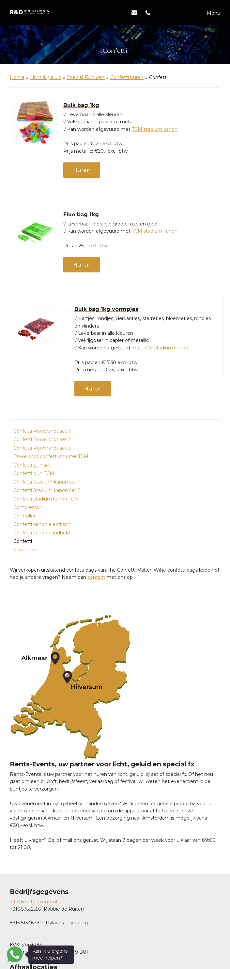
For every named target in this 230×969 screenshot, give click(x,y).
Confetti (22, 541)
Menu (213, 13)
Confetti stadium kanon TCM (46, 499)
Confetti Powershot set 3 (42, 448)
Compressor (27, 507)
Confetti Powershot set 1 (41, 431)
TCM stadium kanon (154, 129)
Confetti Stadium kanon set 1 (46, 482)
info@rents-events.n (33, 902)
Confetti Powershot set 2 (42, 439)
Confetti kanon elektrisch (41, 524)
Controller (24, 516)
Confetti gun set (32, 465)
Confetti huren (127, 77)
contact (96, 577)
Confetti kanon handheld (41, 533)
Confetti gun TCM (33, 473)
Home (17, 77)
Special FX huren (86, 77)
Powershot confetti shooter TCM (50, 456)
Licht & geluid (45, 77)
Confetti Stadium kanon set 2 (46, 490)
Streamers (25, 550)
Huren (81, 170)
